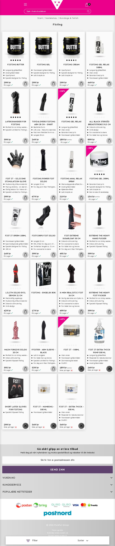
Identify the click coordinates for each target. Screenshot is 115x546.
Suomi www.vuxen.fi (57, 536)
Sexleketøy (51, 18)
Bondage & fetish (68, 18)
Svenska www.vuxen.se (57, 533)
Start (40, 18)
